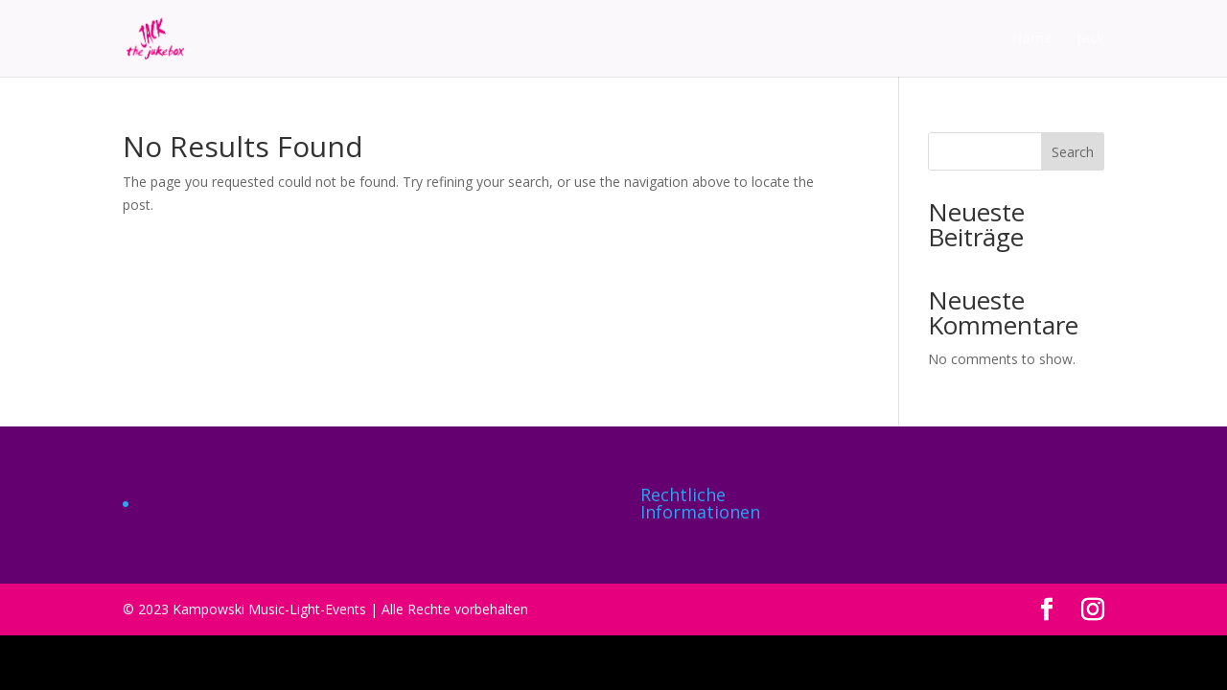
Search (1073, 152)
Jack (1090, 39)
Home (1032, 39)
